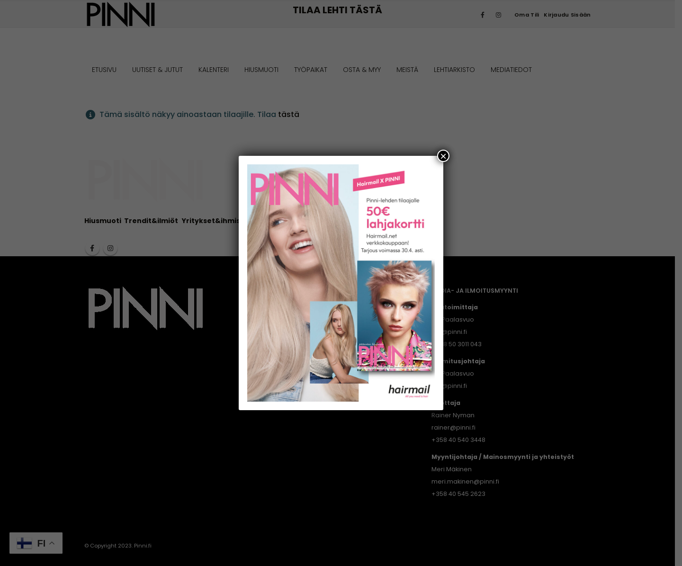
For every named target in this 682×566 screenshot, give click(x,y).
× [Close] (443, 156)
